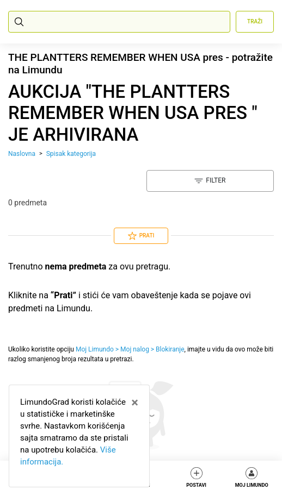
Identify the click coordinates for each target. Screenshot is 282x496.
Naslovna (21, 154)
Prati (141, 235)
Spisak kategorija (71, 154)
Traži (254, 21)
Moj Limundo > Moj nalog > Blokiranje (130, 349)
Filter (209, 181)
